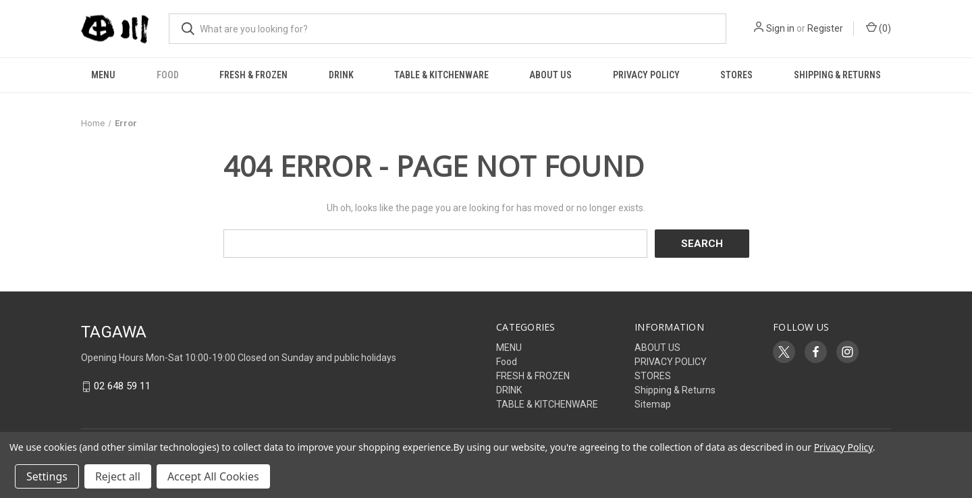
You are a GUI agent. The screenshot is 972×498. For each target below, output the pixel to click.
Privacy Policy (843, 447)
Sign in (780, 28)
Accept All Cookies (213, 476)
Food (168, 75)
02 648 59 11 (122, 387)
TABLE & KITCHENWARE (441, 75)
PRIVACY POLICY (646, 75)
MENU (103, 75)
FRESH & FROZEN (253, 75)
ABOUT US (550, 75)
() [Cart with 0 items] (878, 28)
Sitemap (652, 404)
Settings (47, 476)
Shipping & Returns (837, 75)
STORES (736, 75)
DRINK (341, 75)
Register (825, 28)
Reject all (117, 476)
